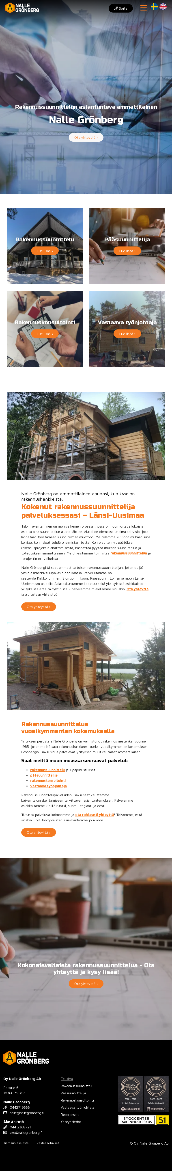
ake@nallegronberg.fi (23, 1132)
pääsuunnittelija (44, 775)
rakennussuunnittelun (128, 553)
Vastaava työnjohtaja (77, 1107)
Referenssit (70, 1115)
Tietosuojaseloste (16, 1143)
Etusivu (67, 1079)
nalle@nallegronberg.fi (23, 1113)
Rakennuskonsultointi (77, 1100)
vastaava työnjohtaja (48, 786)
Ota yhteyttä (137, 589)
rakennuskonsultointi (48, 781)
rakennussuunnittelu (47, 770)
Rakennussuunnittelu (77, 1086)
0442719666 (16, 1107)
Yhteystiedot (71, 1122)
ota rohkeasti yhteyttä (94, 815)
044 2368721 (17, 1127)
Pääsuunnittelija (73, 1093)
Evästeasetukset (47, 1143)
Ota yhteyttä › (86, 137)
